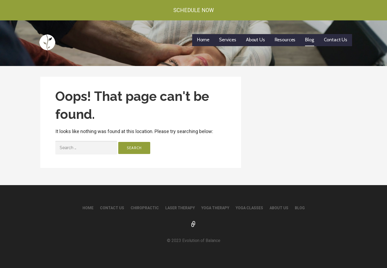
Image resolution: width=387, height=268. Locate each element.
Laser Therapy (180, 208)
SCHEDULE (193, 224)
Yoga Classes (249, 208)
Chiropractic (145, 208)
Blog (309, 40)
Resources (285, 40)
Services (227, 40)
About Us (255, 40)
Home (203, 40)
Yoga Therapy (215, 208)
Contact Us (335, 40)
